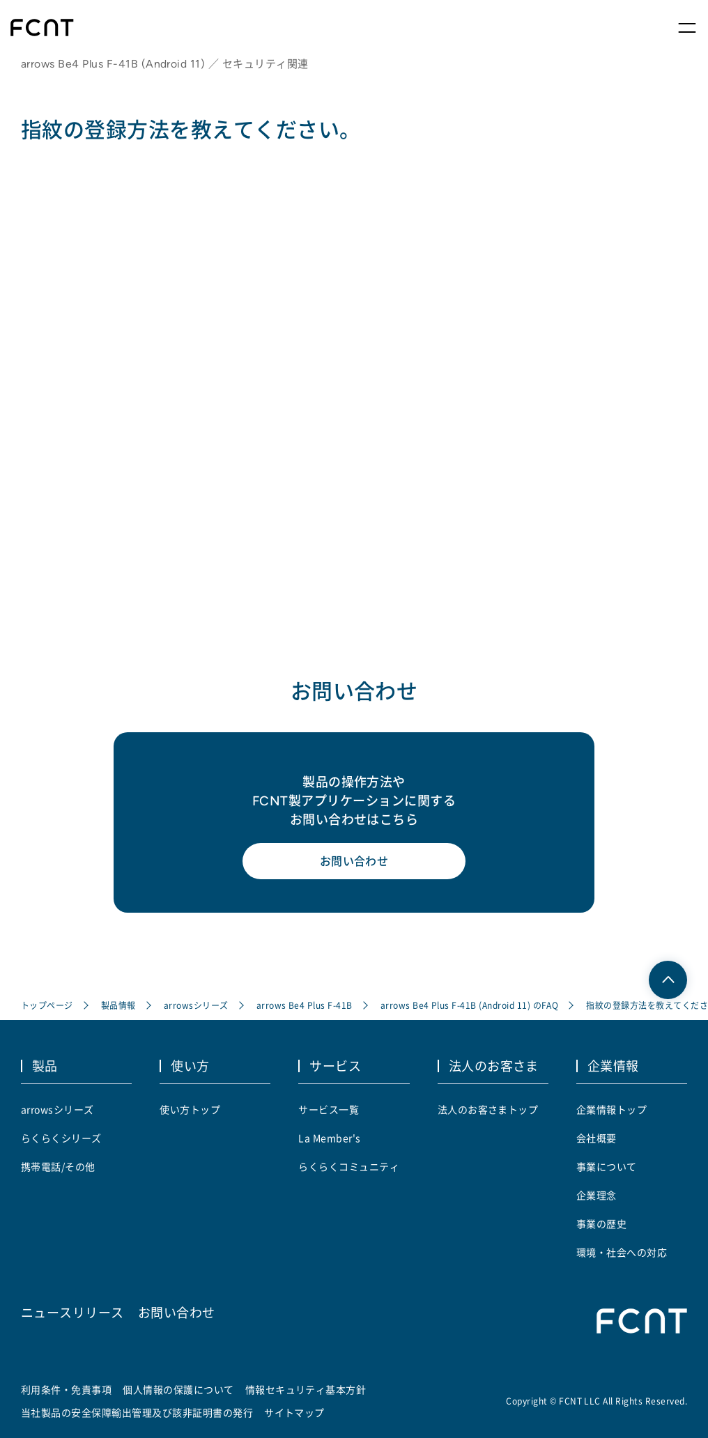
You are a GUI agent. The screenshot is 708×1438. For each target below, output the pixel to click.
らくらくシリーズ (61, 1138)
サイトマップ (294, 1412)
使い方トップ (190, 1109)
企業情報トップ (611, 1109)
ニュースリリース (72, 1312)
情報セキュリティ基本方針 (306, 1389)
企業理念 (596, 1195)
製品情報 (118, 1005)
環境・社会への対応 (621, 1252)
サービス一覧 (328, 1109)
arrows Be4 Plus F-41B (304, 1005)
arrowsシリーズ (196, 1005)
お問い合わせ (354, 861)
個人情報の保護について (178, 1389)
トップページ (47, 1005)
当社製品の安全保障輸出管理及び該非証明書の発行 (137, 1412)
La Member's (329, 1138)
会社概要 (596, 1138)
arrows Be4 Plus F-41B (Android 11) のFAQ (469, 1005)
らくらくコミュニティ (348, 1166)
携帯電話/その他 (58, 1166)
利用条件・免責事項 (66, 1389)
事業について (606, 1166)
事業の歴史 (601, 1223)
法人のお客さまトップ (488, 1109)
